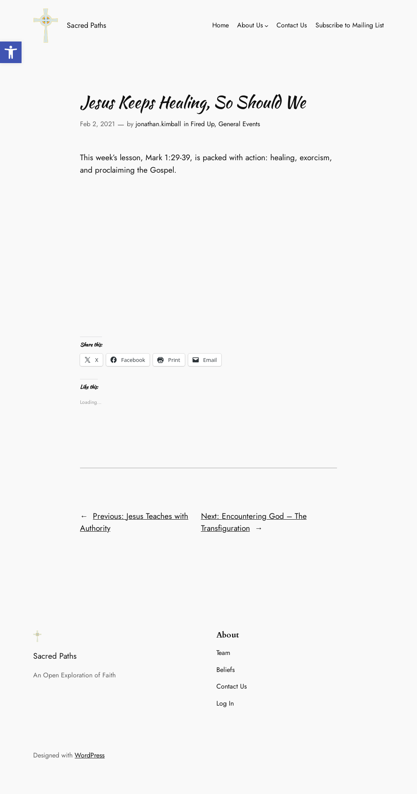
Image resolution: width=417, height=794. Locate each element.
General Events (239, 124)
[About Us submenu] (266, 26)
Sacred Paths (86, 25)
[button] (11, 52)
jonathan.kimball (158, 124)
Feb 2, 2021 (97, 124)
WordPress (89, 755)
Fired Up (202, 124)
